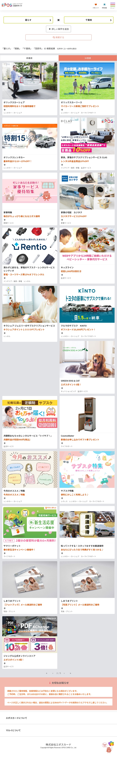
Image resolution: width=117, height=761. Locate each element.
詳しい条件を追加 (58, 28)
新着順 (29, 58)
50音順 (88, 58)
